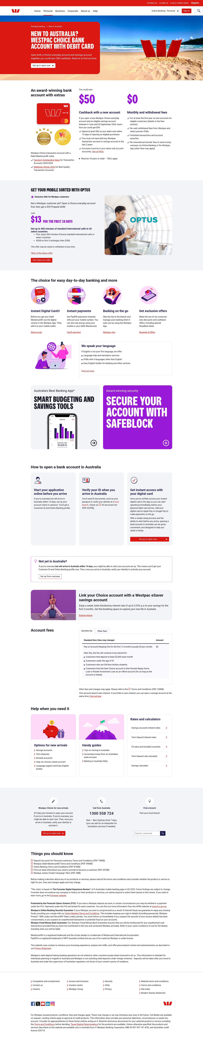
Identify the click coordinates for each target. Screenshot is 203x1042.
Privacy (108, 989)
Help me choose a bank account (51, 762)
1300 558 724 (101, 813)
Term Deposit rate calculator (149, 756)
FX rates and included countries (149, 746)
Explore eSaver (86, 615)
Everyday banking (38, 26)
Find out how (95, 696)
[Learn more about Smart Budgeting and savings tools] (94, 443)
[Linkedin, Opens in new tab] (48, 1004)
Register (195, 3)
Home (37, 11)
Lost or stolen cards (179, 3)
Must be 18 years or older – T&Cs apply (99, 158)
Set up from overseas (50, 576)
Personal (48, 11)
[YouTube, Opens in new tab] (43, 1004)
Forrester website (58, 895)
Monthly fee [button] (86, 631)
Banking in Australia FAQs (96, 761)
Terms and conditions (151, 985)
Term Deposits (42, 754)
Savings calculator (149, 765)
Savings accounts (44, 750)
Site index (145, 989)
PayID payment (74, 332)
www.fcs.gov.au (159, 906)
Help (95, 11)
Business (60, 11)
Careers (36, 989)
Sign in (186, 11)
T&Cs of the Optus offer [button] (42, 253)
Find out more (87, 371)
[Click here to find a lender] (162, 833)
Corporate (73, 11)
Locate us (163, 3)
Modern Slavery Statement (153, 993)
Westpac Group (76, 989)
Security (108, 981)
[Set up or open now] (43, 65)
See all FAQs (98, 151)
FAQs (107, 985)
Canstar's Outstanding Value (47, 160)
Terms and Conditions (44, 1024)
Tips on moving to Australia (96, 750)
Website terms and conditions (155, 981)
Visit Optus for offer (41, 260)
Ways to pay (36, 332)
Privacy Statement (42, 948)
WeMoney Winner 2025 (44, 167)
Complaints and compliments (46, 981)
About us (85, 11)
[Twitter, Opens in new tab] (38, 1004)
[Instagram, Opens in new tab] (52, 1005)
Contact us (152, 3)
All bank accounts (44, 758)
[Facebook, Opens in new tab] (33, 1004)
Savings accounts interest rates (149, 727)
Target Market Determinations (84, 1024)
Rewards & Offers (147, 332)
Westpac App (109, 332)
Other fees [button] (102, 631)
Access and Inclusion (78, 981)
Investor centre (76, 985)
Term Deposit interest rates (149, 737)
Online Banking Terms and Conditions (82, 913)
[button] (166, 443)
